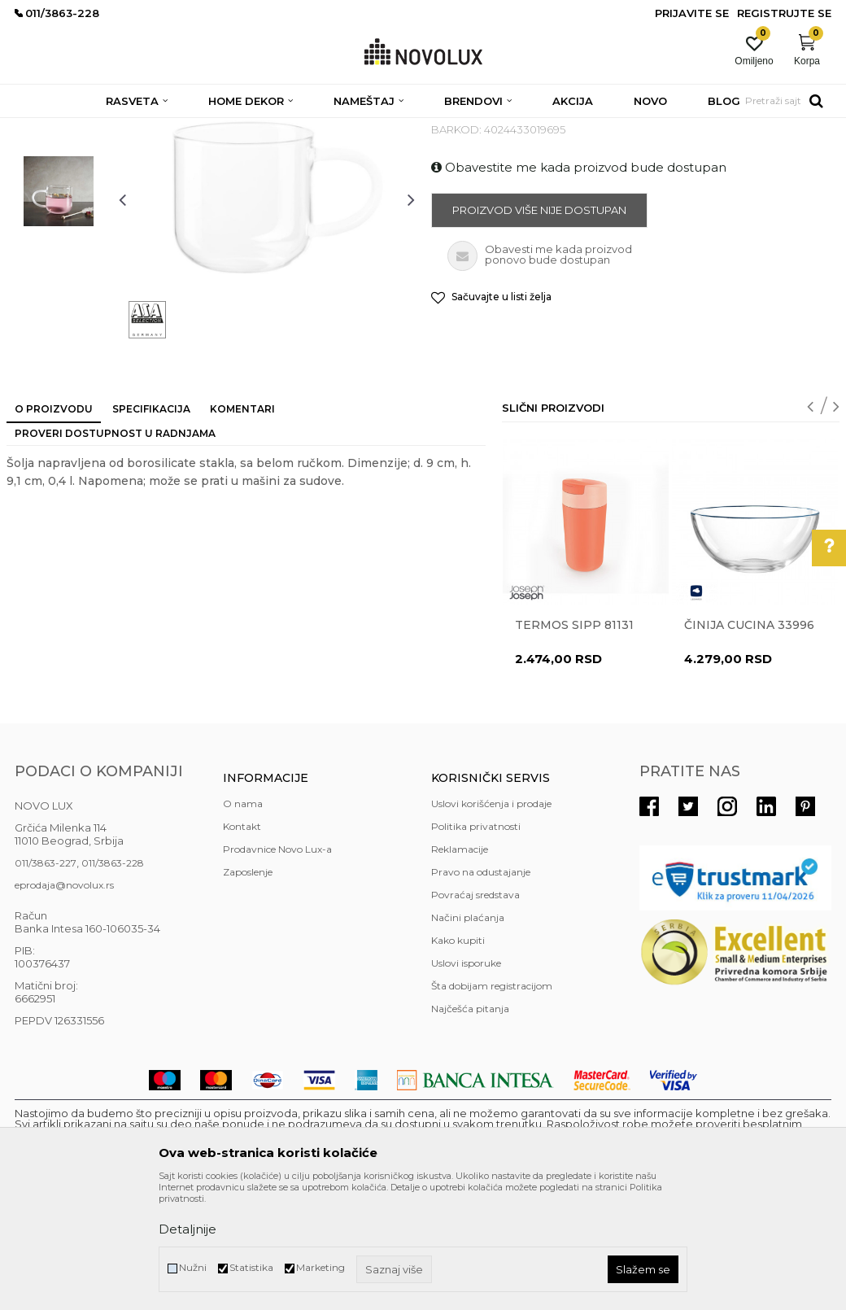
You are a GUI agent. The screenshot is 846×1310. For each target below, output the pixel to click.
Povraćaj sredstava (475, 1013)
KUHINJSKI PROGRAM (273, 128)
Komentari (242, 527)
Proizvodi (102, 128)
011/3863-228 (112, 981)
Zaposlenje (248, 990)
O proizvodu (54, 527)
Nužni (193, 1267)
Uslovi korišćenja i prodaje (491, 921)
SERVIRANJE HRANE (388, 128)
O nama (243, 921)
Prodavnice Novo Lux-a (277, 967)
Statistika (251, 1267)
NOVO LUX (41, 128)
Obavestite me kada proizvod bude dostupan (578, 285)
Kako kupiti (458, 1058)
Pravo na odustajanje (480, 990)
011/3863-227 (45, 981)
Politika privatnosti (476, 944)
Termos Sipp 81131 (574, 743)
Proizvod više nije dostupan (539, 327)
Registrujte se (784, 13)
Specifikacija (151, 527)
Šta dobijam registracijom (491, 1104)
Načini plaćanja (467, 1035)
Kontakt (242, 944)
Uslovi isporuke (466, 1081)
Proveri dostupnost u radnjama (115, 551)
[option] (58, 216)
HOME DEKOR (171, 128)
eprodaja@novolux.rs (64, 1003)
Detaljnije (187, 1229)
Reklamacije (459, 967)
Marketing (320, 1267)
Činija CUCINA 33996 (749, 743)
